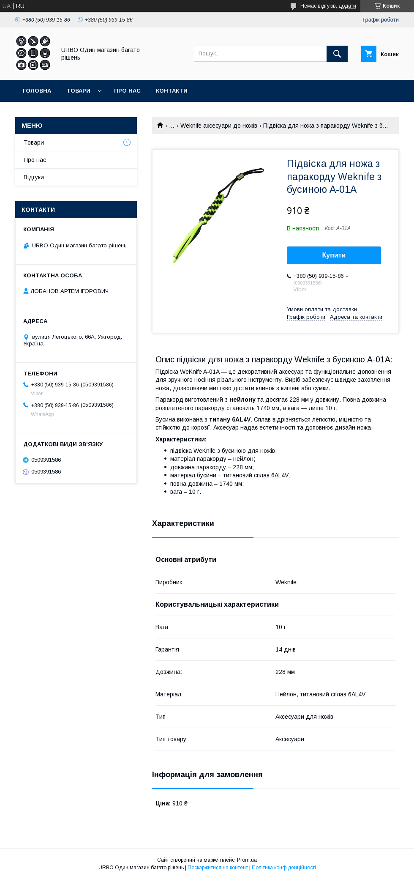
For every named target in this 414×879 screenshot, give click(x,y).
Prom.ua (247, 860)
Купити (334, 255)
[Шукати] (337, 54)
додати (347, 6)
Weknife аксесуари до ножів (218, 125)
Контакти (172, 91)
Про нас (127, 91)
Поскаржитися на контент (218, 868)
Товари (78, 91)
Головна (37, 91)
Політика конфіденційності (284, 868)
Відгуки (34, 177)
